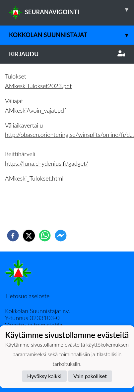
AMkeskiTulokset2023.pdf (38, 85)
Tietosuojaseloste (27, 296)
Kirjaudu (67, 54)
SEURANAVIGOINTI (71, 9)
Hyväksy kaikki (44, 376)
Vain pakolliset (90, 376)
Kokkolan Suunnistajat (71, 35)
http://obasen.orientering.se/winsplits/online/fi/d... (69, 134)
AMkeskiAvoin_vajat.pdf (35, 110)
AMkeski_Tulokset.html (34, 178)
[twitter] (29, 236)
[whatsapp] (45, 236)
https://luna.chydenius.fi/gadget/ (46, 163)
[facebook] (13, 236)
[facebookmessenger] (61, 236)
